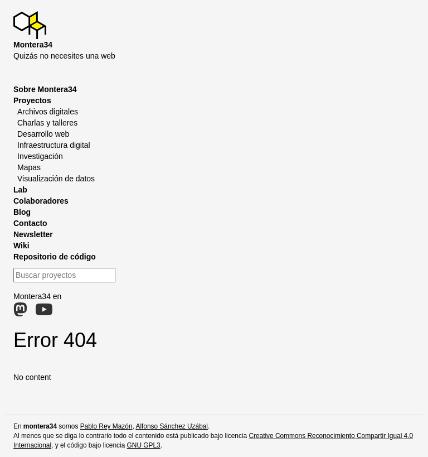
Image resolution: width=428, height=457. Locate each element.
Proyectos (32, 100)
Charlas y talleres (47, 122)
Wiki (21, 245)
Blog (22, 212)
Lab (20, 189)
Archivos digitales (47, 111)
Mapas (29, 167)
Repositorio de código (54, 256)
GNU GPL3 (143, 445)
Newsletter (33, 234)
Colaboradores (41, 200)
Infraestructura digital (53, 145)
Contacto (30, 223)
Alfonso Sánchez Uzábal (171, 426)
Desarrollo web (43, 133)
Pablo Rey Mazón (106, 426)
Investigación (40, 156)
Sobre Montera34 (45, 89)
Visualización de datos (56, 178)
